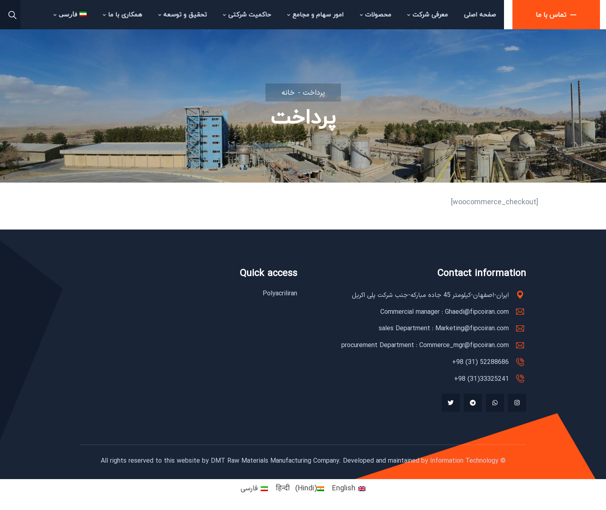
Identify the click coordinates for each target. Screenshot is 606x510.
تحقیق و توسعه (182, 14)
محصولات (375, 14)
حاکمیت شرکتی (247, 14)
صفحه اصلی (480, 14)
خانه (288, 92)
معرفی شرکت (427, 14)
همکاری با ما (122, 14)
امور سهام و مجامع (315, 14)
